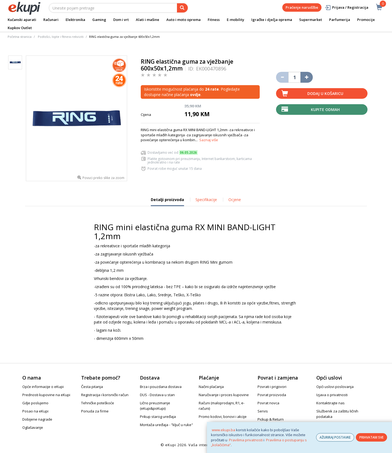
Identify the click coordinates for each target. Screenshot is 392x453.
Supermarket (310, 19)
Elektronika (75, 19)
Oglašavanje (32, 427)
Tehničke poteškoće (97, 402)
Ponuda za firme (95, 411)
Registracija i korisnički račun (104, 394)
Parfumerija (339, 19)
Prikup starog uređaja (158, 416)
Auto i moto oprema (183, 19)
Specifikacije (206, 199)
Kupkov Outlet (20, 27)
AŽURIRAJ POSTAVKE (335, 437)
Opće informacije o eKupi (43, 386)
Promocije (366, 19)
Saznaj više (208, 139)
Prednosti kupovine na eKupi (46, 394)
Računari (51, 19)
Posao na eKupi (35, 411)
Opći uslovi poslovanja (335, 386)
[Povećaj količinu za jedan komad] (307, 77)
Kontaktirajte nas (330, 402)
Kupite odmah (325, 109)
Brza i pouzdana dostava (161, 386)
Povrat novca (268, 402)
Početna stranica (20, 37)
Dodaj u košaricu (325, 93)
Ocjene (234, 199)
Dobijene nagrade (37, 419)
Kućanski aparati (22, 19)
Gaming (99, 19)
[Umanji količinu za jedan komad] (282, 77)
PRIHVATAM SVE (371, 437)
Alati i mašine (147, 19)
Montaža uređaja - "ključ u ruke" (166, 424)
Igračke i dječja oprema (271, 19)
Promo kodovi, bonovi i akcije (223, 416)
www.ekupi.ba (223, 429)
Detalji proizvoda (167, 201)
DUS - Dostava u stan (157, 394)
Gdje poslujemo (35, 402)
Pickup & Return (271, 419)
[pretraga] (182, 8)
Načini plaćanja (211, 386)
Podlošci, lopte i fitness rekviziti (61, 37)
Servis (263, 411)
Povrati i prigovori (272, 386)
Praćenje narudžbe (302, 7)
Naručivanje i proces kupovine (224, 394)
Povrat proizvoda (272, 394)
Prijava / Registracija (346, 7)
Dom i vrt (121, 19)
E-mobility (235, 19)
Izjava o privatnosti (332, 394)
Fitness (214, 19)
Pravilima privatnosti (246, 439)
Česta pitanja (92, 386)
